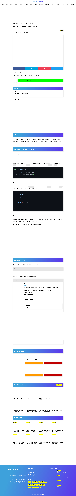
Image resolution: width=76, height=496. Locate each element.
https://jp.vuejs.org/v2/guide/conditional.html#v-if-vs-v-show (28, 269)
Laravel (58, 4)
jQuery (53, 4)
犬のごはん (28, 305)
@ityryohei (23, 72)
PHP (34, 485)
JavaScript (47, 4)
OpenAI (73, 4)
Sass (37, 485)
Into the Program (38, 2)
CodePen (39, 224)
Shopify (41, 485)
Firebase (21, 4)
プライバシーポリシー (33, 474)
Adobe (3, 4)
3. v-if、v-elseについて (18, 95)
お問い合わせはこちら (28, 292)
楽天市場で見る (53, 362)
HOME (30, 471)
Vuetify (33, 487)
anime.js (11, 4)
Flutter (27, 4)
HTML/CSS (41, 4)
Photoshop (30, 485)
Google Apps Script (34, 4)
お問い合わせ (31, 472)
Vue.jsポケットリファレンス (30, 372)
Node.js (68, 4)
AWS (16, 4)
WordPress (37, 487)
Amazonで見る (33, 362)
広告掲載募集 (31, 475)
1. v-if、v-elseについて (18, 92)
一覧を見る (59, 384)
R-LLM (27, 307)
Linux (63, 4)
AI (7, 4)
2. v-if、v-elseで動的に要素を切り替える (21, 93)
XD (40, 487)
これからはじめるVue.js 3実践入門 (31, 359)
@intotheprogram (33, 224)
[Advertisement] (38, 15)
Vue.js (30, 487)
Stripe (44, 485)
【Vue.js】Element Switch (22, 224)
